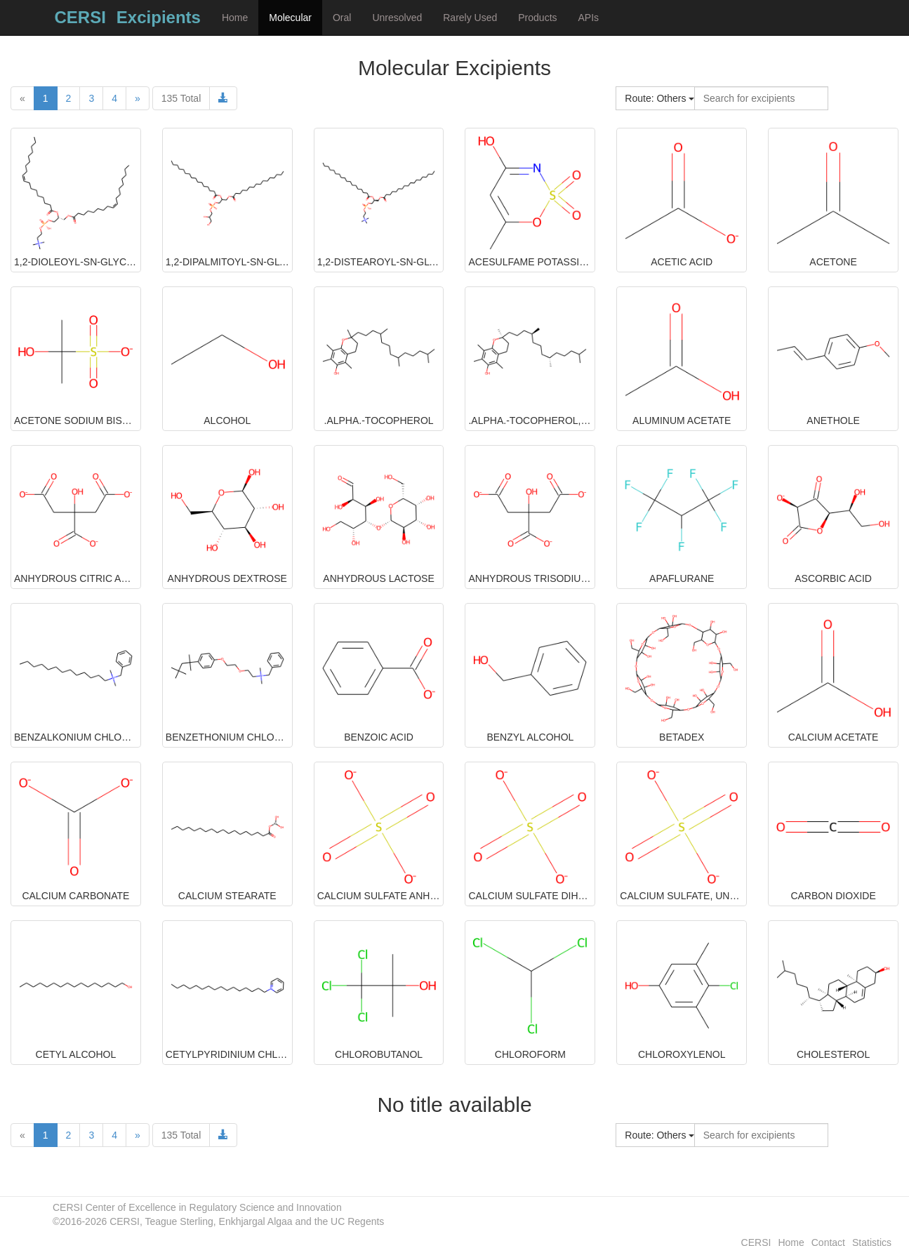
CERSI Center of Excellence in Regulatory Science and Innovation (197, 1207)
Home (235, 17)
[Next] (138, 98)
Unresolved (397, 17)
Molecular (290, 17)
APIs (588, 17)
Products (537, 17)
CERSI (80, 17)
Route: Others (659, 98)
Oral (342, 17)
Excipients (159, 17)
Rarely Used (470, 17)
